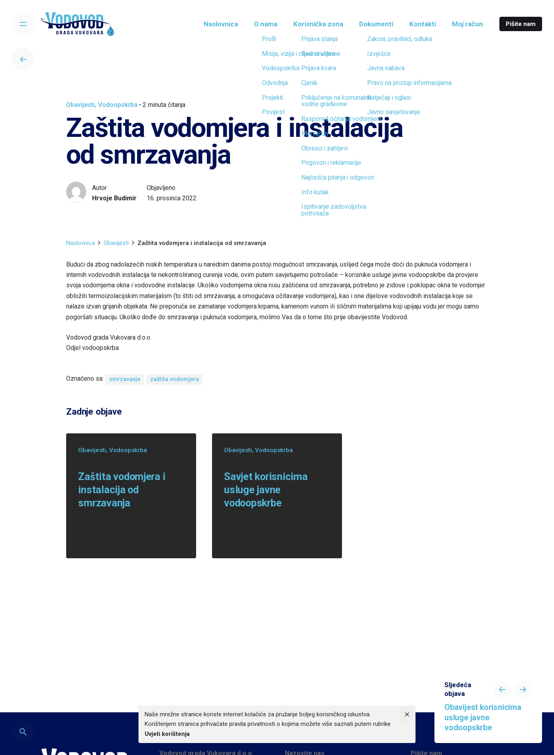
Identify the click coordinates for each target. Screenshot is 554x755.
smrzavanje (124, 379)
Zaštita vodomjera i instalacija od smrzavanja (121, 489)
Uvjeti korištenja (167, 733)
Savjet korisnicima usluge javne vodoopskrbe (265, 489)
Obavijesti (80, 105)
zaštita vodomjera (174, 379)
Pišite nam (521, 24)
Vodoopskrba (118, 105)
